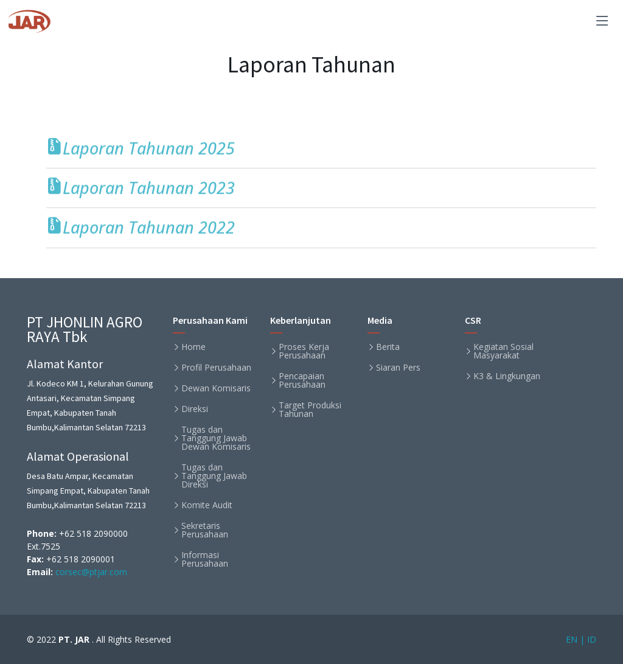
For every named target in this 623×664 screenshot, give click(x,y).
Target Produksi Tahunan (310, 409)
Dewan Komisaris (216, 388)
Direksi (194, 409)
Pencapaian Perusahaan (302, 380)
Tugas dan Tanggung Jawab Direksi (214, 476)
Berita (388, 347)
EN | (575, 639)
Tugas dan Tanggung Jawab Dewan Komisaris (216, 438)
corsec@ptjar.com (90, 572)
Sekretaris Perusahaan (204, 530)
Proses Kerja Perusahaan (304, 351)
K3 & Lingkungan (506, 376)
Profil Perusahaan (216, 367)
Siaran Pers (398, 367)
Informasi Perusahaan (204, 559)
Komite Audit (206, 505)
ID (591, 639)
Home (193, 347)
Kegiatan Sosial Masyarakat (503, 351)
